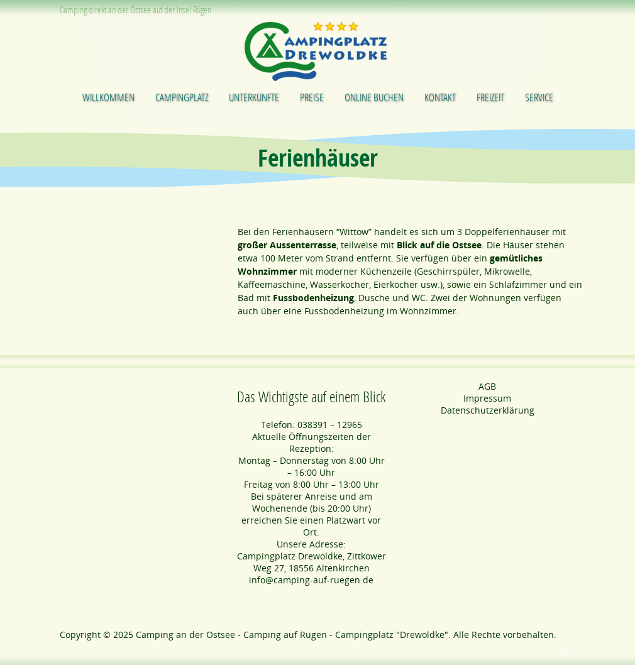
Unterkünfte (254, 97)
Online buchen (374, 97)
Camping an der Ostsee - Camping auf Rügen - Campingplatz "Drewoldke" (292, 634)
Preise (312, 97)
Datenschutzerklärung (487, 410)
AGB (487, 386)
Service (539, 97)
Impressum (487, 398)
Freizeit (490, 97)
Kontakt (440, 97)
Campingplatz (181, 97)
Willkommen (108, 97)
